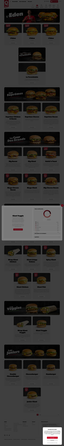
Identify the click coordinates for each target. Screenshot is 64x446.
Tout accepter (52, 437)
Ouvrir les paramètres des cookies (52, 442)
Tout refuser (52, 440)
